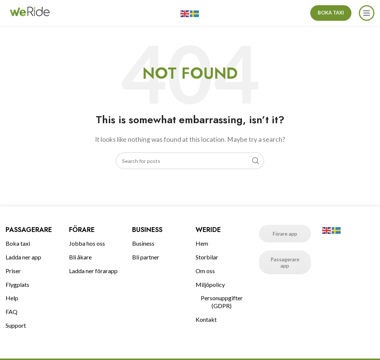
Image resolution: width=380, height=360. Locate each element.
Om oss (205, 270)
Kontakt (206, 319)
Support (16, 325)
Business (143, 243)
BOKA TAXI (331, 13)
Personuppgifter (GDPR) (222, 301)
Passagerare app (285, 262)
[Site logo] (30, 12)
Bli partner (145, 257)
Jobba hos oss (87, 243)
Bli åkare (80, 257)
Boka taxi (18, 243)
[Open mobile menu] (366, 13)
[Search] (190, 160)
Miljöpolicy (210, 284)
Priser (13, 270)
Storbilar (207, 257)
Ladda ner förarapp (93, 270)
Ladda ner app (23, 257)
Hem (202, 243)
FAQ (11, 311)
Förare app (285, 233)
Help (12, 297)
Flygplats (17, 284)
